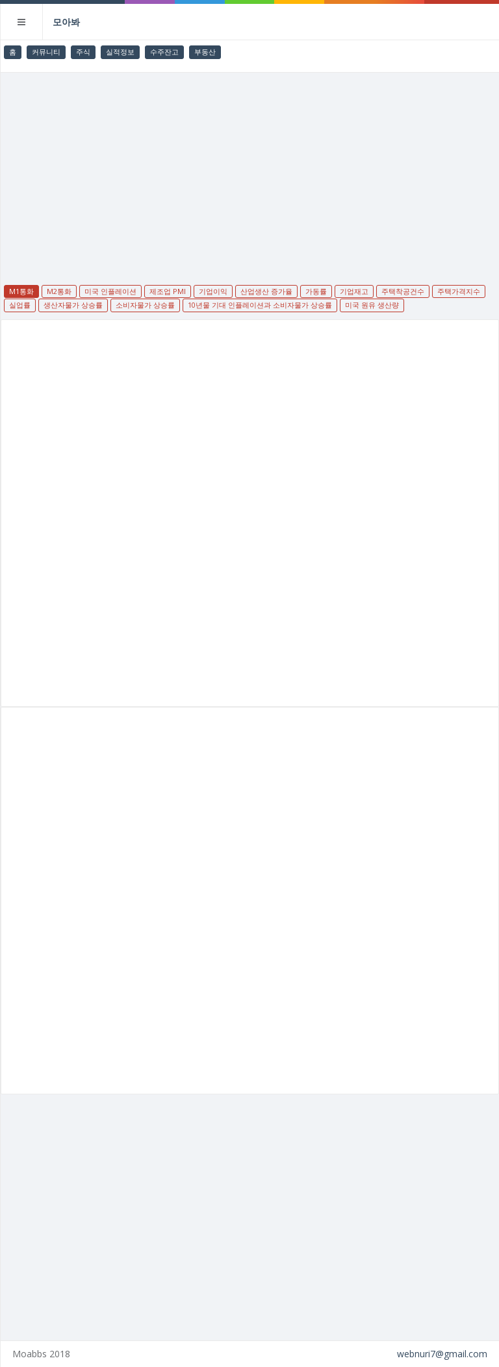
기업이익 (213, 291)
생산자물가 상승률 (73, 305)
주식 (83, 51)
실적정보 (120, 51)
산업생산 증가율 (266, 291)
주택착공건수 (402, 291)
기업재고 (354, 291)
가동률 (316, 291)
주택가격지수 (458, 291)
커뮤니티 (46, 51)
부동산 (205, 51)
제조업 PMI (167, 291)
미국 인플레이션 (110, 291)
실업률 (20, 305)
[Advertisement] (250, 170)
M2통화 (59, 291)
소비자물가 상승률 (145, 305)
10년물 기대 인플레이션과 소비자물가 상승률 (260, 305)
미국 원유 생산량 (372, 305)
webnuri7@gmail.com (442, 1354)
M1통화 (21, 291)
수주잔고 (164, 51)
